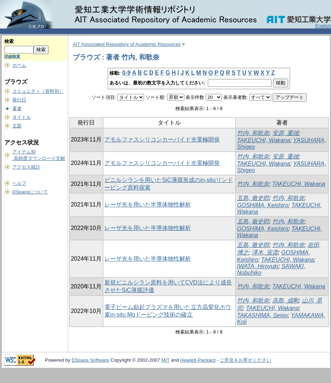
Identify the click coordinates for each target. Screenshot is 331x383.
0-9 (126, 73)
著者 (17, 108)
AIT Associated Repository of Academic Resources (127, 44)
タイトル (21, 117)
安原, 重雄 (285, 133)
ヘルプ (19, 183)
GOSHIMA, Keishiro (262, 205)
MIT (165, 360)
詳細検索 (12, 56)
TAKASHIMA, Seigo (262, 315)
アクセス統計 (26, 167)
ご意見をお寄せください (245, 360)
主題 (17, 126)
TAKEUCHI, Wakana (263, 140)
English (323, 26)
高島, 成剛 (285, 300)
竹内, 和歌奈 (253, 133)
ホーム (19, 65)
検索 (9, 41)
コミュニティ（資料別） (38, 91)
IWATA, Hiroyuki (257, 266)
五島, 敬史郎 (253, 198)
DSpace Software (90, 360)
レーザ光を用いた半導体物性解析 (147, 204)
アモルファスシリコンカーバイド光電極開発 (162, 139)
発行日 (19, 100)
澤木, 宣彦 (265, 252)
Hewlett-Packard (197, 360)
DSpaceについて (30, 192)
